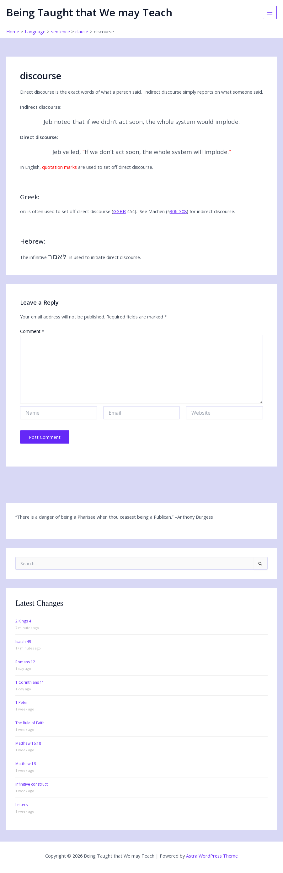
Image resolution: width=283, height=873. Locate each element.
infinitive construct (31, 784)
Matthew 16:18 (28, 743)
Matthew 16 (25, 763)
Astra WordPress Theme (212, 856)
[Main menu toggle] (270, 12)
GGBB (119, 211)
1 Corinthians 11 (29, 682)
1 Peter (21, 702)
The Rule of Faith (30, 723)
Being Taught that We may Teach (89, 12)
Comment (32, 331)
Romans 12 (25, 662)
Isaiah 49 (23, 641)
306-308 (178, 211)
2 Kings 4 (23, 621)
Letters (21, 804)
